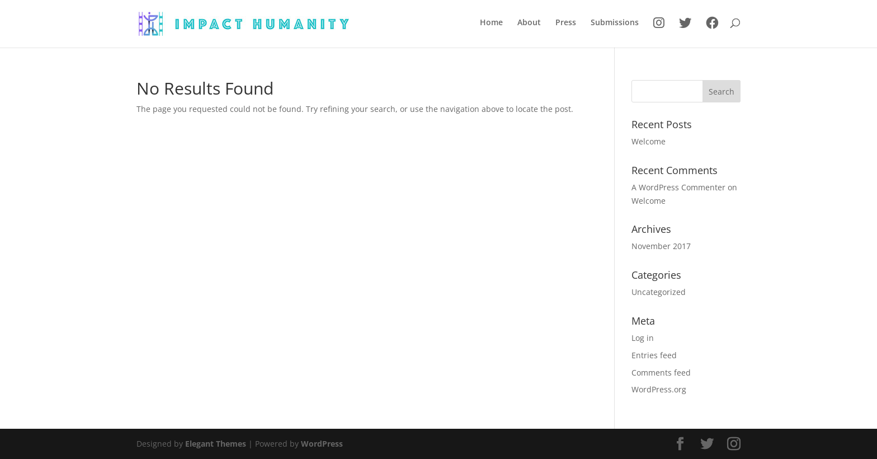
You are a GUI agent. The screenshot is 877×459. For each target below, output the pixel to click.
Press (565, 22)
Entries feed (654, 355)
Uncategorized (658, 292)
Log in (642, 337)
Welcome (648, 141)
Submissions (615, 22)
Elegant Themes (215, 443)
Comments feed (661, 372)
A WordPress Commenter (678, 187)
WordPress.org (658, 389)
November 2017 (661, 246)
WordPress (322, 443)
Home (491, 22)
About (529, 22)
